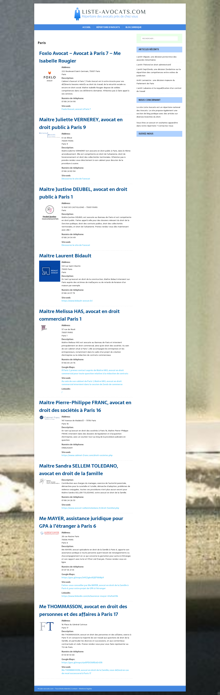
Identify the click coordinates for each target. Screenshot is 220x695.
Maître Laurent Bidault (65, 256)
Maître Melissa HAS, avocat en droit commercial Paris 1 (79, 315)
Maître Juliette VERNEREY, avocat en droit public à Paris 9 (81, 123)
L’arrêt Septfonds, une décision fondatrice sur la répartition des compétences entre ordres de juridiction (159, 72)
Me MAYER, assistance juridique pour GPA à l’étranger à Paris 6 (81, 522)
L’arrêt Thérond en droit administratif (154, 64)
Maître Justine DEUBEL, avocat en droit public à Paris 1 (83, 193)
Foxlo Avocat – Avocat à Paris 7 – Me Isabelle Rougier (80, 57)
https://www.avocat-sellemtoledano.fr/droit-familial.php (90, 508)
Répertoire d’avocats (108, 27)
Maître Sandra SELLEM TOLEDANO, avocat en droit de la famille (78, 469)
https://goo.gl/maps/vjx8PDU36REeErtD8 (82, 662)
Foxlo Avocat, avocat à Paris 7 (76, 109)
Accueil (86, 27)
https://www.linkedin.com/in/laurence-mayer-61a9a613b (90, 596)
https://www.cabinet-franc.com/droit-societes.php (87, 455)
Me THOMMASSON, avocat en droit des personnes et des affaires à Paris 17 (83, 610)
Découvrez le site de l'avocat (76, 178)
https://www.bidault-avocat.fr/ (77, 300)
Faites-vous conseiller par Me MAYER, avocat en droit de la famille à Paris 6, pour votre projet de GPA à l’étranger (95, 587)
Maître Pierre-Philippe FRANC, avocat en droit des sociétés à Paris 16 (85, 406)
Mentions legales (85, 688)
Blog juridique (133, 27)
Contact (74, 688)
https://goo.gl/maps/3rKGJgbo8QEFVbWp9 (83, 577)
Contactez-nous (165, 125)
